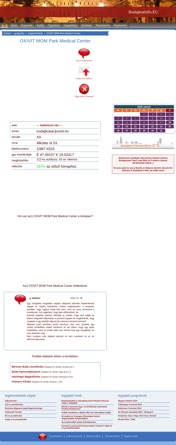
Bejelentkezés (103, 25)
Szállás (40, 25)
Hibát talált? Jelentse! (84, 96)
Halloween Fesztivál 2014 (129, 408)
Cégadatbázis (70, 25)
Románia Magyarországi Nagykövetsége (23, 408)
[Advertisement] (34, 83)
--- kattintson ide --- (49, 125)
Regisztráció (120, 25)
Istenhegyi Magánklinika (26, 376)
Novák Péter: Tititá (126, 419)
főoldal (7, 33)
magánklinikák (35, 33)
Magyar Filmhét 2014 (127, 401)
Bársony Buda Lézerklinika (28, 366)
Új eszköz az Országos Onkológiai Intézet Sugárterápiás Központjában (81, 417)
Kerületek (86, 25)
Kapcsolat (131, 436)
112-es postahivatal (14, 404)
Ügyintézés (54, 25)
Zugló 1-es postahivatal (16, 419)
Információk (74, 436)
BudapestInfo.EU (143, 12)
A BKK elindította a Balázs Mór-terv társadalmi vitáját (86, 412)
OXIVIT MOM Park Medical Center (63, 33)
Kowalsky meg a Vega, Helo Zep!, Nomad (137, 416)
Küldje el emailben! (84, 78)
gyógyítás (19, 33)
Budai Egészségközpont (26, 371)
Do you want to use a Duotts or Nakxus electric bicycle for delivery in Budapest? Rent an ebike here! (143, 169)
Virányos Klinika (21, 381)
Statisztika (93, 436)
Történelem (112, 436)
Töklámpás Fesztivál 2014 (130, 404)
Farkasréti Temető (13, 412)
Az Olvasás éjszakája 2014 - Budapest (135, 412)
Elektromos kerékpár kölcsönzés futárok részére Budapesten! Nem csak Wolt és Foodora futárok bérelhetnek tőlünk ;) (143, 160)
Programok (26, 25)
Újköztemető (11, 401)
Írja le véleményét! (84, 60)
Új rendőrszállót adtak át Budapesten (79, 422)
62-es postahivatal (13, 416)
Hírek (14, 25)
